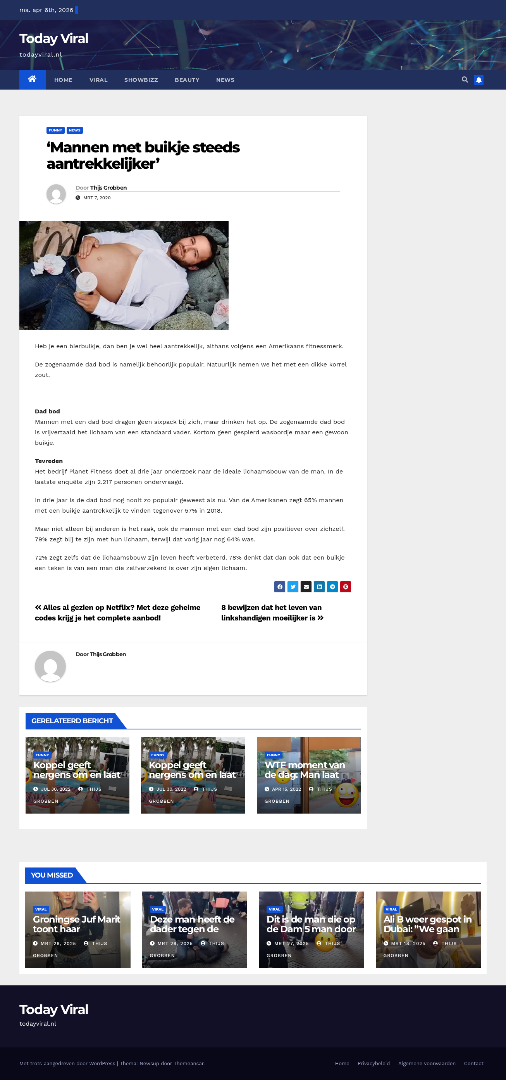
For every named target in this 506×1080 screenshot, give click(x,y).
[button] (465, 79)
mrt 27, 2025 (291, 943)
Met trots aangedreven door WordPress (68, 1063)
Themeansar (188, 1063)
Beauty (187, 79)
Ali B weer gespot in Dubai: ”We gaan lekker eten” (428, 929)
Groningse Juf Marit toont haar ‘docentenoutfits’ (76, 929)
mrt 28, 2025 (58, 943)
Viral (98, 79)
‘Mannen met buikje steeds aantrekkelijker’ (143, 155)
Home (63, 79)
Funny (55, 130)
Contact (474, 1063)
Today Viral (53, 38)
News (225, 79)
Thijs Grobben (108, 187)
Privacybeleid (374, 1063)
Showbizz (141, 79)
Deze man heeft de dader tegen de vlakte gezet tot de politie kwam (192, 934)
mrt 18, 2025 (408, 943)
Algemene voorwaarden (427, 1063)
